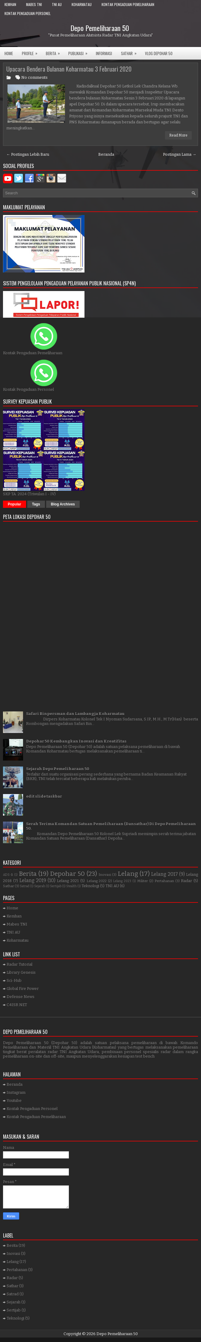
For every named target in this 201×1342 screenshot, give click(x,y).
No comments (34, 77)
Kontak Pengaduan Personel (27, 13)
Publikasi (79, 51)
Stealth (71, 886)
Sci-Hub (14, 980)
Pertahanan (164, 881)
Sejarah (39, 886)
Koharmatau (82, 4)
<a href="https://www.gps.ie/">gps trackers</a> (100, 614)
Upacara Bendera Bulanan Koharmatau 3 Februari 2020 (69, 69)
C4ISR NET (17, 1004)
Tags (36, 504)
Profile (31, 51)
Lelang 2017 (164, 874)
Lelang (128, 874)
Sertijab (55, 886)
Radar (186, 880)
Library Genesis (21, 972)
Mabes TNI (34, 4)
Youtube (14, 1100)
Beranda (106, 154)
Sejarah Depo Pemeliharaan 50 (57, 769)
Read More (178, 135)
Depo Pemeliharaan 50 (99, 27)
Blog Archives (63, 504)
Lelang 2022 (97, 881)
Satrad (24, 886)
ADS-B (8, 875)
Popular (14, 504)
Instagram (16, 1092)
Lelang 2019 (32, 880)
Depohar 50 (67, 874)
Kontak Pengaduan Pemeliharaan (128, 4)
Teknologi (90, 886)
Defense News (20, 996)
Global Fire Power (23, 988)
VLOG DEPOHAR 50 (159, 53)
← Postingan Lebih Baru (27, 154)
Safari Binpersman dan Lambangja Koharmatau (75, 713)
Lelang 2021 (68, 880)
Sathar (8, 886)
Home (8, 53)
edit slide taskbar (44, 796)
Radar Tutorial (19, 964)
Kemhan (10, 4)
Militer (142, 881)
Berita (55, 51)
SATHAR (130, 51)
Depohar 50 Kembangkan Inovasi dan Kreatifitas (76, 741)
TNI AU (57, 4)
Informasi (104, 53)
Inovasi (105, 875)
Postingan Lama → (179, 154)
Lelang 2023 (122, 881)
